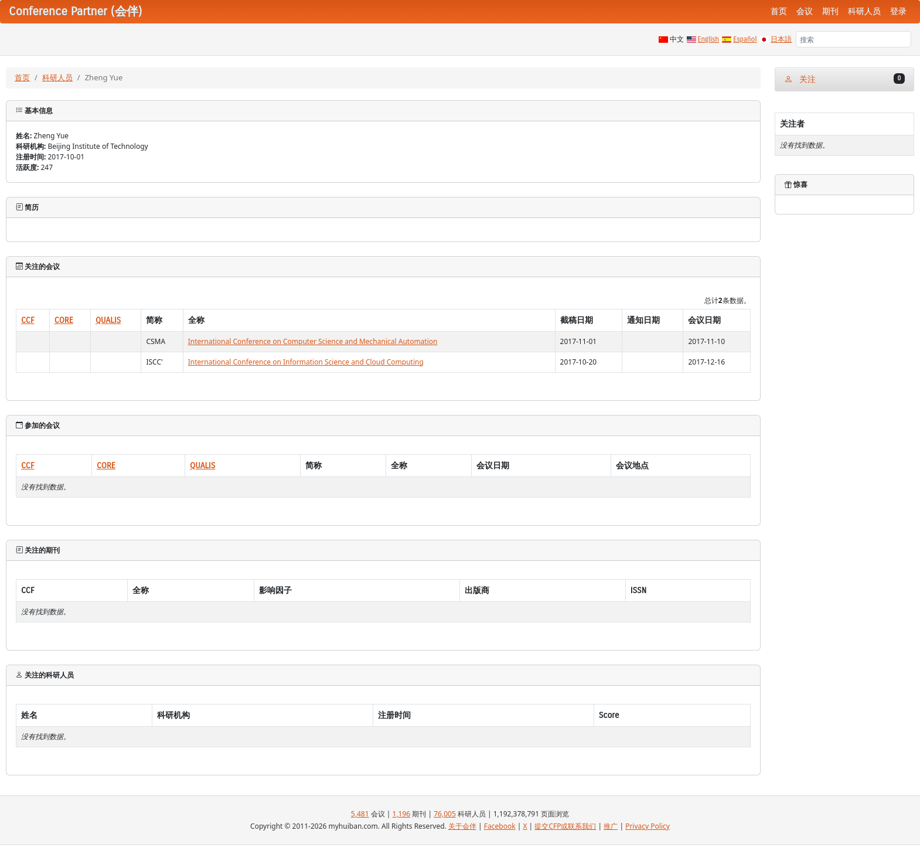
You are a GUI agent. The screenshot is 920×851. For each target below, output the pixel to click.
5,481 (360, 814)
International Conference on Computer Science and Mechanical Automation (313, 341)
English (709, 39)
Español (745, 39)
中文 (677, 39)
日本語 (781, 39)
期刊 (830, 11)
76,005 (445, 814)
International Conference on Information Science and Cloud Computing (306, 362)
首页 (779, 11)
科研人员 (864, 11)
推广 (611, 826)
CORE (63, 320)
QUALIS (108, 320)
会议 (804, 11)
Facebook (500, 826)
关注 (844, 78)
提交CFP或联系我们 (565, 826)
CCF (28, 320)
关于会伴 (462, 826)
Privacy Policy (647, 826)
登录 (898, 11)
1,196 (402, 814)
